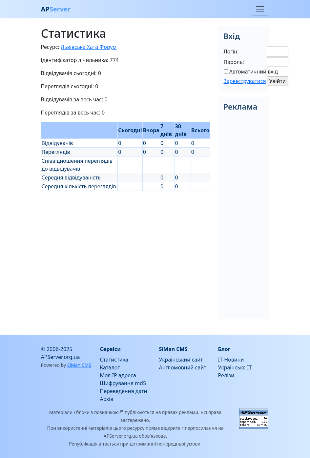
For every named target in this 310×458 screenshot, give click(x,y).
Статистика (114, 359)
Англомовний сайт (182, 367)
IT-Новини (231, 359)
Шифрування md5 (123, 383)
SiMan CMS (79, 365)
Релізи (226, 375)
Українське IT (235, 367)
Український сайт (181, 359)
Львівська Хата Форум (89, 47)
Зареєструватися (245, 81)
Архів (107, 399)
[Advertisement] (125, 237)
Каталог (110, 367)
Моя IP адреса (118, 375)
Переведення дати (123, 391)
